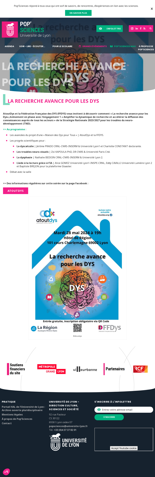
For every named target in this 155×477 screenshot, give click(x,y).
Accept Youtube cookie (124, 448)
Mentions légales (12, 414)
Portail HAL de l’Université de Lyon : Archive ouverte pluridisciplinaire (23, 408)
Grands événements (94, 46)
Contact (7, 423)
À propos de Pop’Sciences (146, 48)
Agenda (9, 46)
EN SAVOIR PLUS (78, 12)
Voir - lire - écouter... (32, 46)
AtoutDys (16, 191)
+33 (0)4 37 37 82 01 (65, 430)
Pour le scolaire (62, 46)
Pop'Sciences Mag (125, 46)
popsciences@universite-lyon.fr (68, 426)
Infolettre (114, 28)
